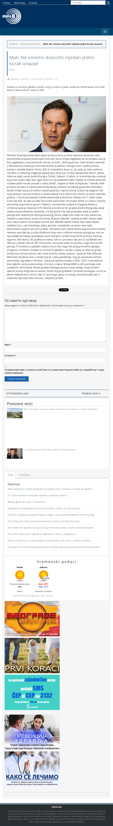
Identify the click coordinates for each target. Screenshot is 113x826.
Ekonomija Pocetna (30, 44)
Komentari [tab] (24, 474)
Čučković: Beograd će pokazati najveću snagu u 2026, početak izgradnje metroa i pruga (51, 514)
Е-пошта (10, 355)
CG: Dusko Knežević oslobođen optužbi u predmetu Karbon (50, 449)
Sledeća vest (91, 393)
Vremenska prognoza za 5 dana (33, 595)
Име (8, 344)
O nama (6, 2)
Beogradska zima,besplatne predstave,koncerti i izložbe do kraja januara (44, 508)
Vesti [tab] (10, 474)
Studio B (13, 44)
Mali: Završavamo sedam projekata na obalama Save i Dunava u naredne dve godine (61, 409)
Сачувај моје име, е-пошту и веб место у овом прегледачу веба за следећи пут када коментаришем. (54, 371)
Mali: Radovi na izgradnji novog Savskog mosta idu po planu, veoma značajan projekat (51, 527)
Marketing (19, 2)
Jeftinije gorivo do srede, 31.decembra (26, 501)
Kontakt (33, 2)
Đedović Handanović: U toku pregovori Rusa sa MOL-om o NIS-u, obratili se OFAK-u (49, 540)
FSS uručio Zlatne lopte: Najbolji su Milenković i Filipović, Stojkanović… (42, 534)
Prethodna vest (17, 393)
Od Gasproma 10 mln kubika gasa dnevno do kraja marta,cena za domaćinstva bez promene (54, 547)
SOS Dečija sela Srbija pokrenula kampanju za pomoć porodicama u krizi (44, 521)
